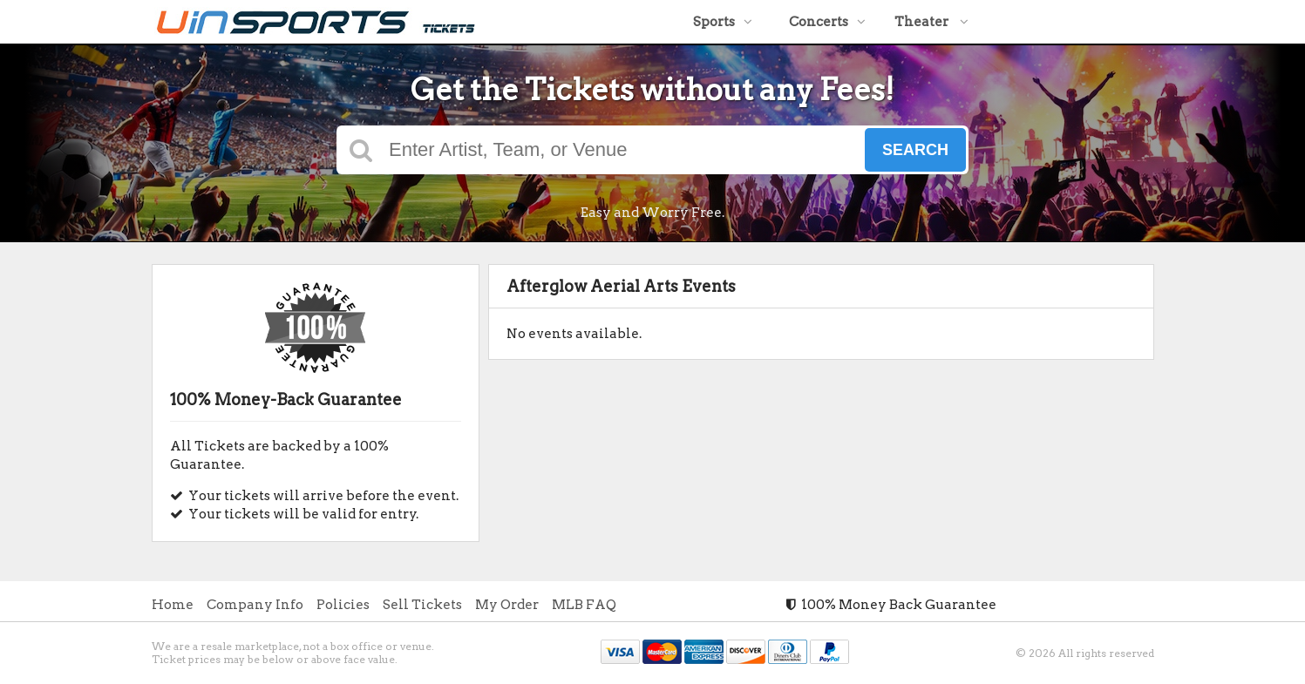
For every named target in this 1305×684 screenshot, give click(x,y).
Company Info (255, 605)
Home (173, 605)
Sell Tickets (422, 605)
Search (915, 150)
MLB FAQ (584, 605)
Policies (343, 605)
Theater (931, 22)
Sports (722, 22)
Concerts (827, 22)
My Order (507, 605)
